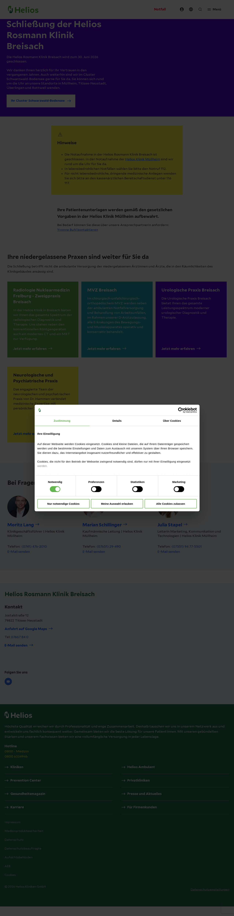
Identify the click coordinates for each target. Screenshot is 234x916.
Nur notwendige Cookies (63, 503)
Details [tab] (117, 420)
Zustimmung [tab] (62, 420)
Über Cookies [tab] (172, 420)
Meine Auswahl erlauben (117, 503)
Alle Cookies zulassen (170, 503)
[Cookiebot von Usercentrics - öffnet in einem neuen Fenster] (181, 410)
